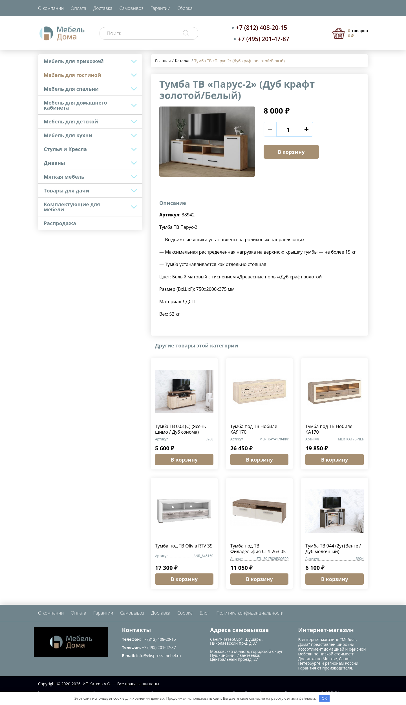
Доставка (102, 8)
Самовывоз (132, 8)
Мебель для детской (71, 121)
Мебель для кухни (68, 135)
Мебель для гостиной (72, 75)
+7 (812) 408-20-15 (261, 27)
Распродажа (60, 223)
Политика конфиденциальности (250, 613)
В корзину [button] (184, 459)
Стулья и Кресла (65, 149)
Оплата (78, 8)
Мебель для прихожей (74, 61)
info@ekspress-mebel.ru (158, 655)
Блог (204, 613)
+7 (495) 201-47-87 (263, 39)
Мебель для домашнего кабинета (75, 105)
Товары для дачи (66, 190)
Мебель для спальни (71, 88)
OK (324, 698)
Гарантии (160, 8)
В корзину (291, 151)
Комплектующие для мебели (72, 207)
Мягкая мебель (64, 176)
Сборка (185, 8)
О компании (51, 8)
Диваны (54, 162)
